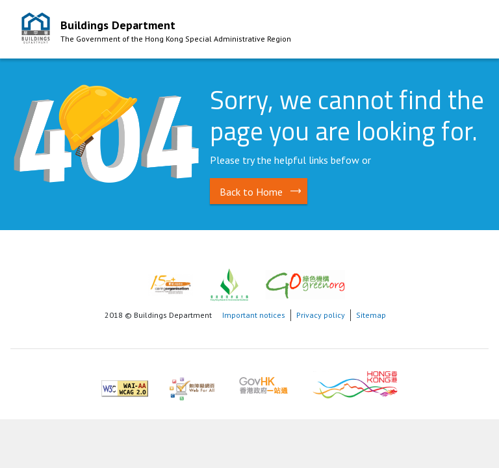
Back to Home (251, 191)
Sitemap (371, 315)
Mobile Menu (466, 31)
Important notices (253, 315)
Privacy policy (320, 315)
